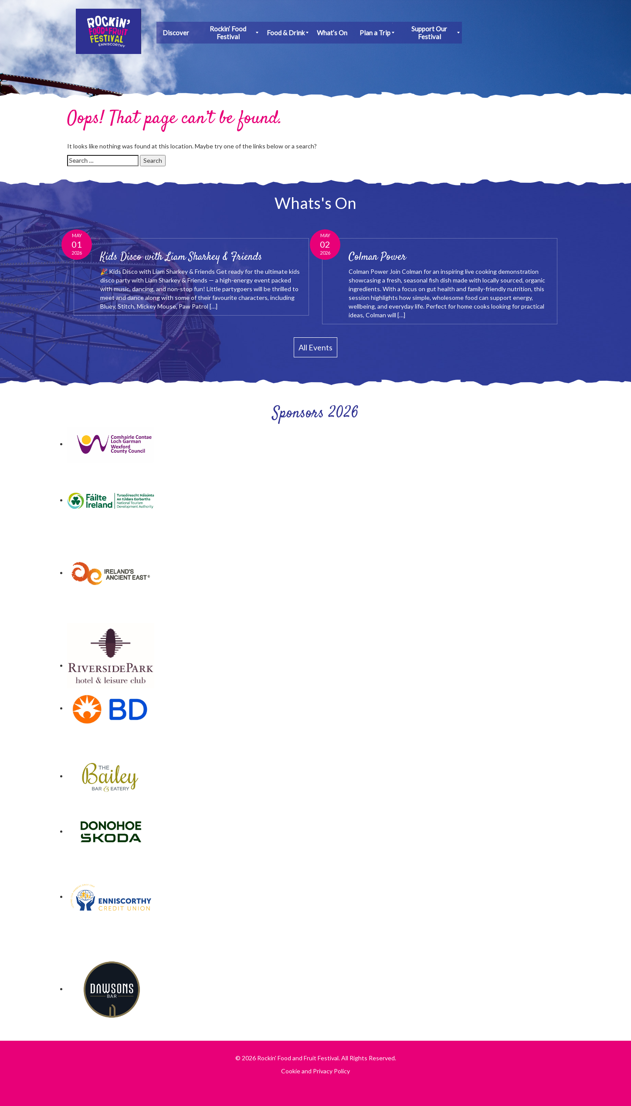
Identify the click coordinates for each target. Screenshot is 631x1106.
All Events (315, 347)
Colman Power (377, 257)
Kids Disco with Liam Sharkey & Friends (181, 257)
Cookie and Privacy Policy (315, 1071)
